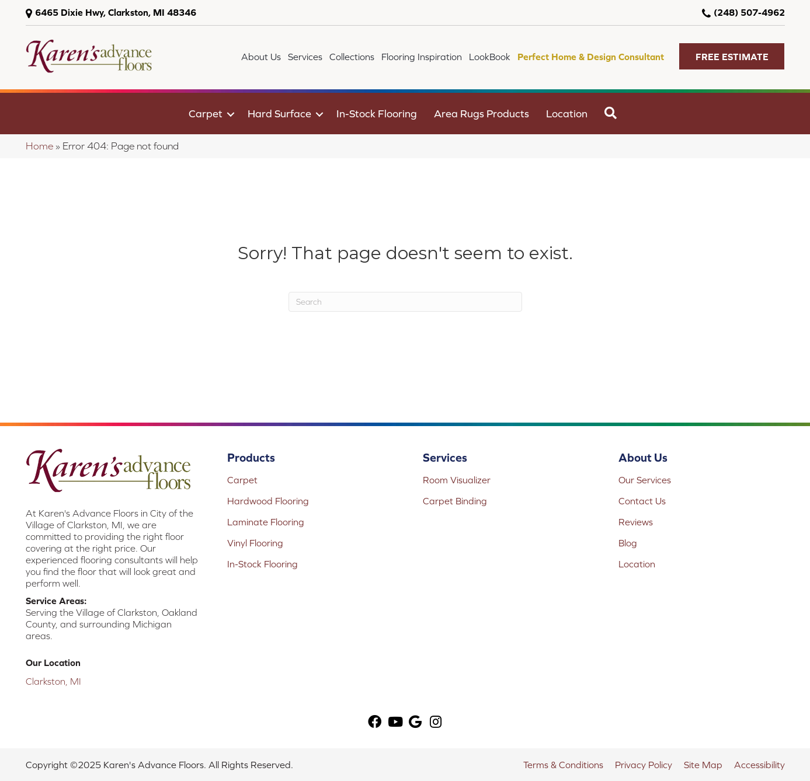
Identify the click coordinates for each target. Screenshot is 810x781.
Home (39, 146)
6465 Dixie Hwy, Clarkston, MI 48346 (115, 12)
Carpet (206, 113)
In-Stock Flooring (376, 113)
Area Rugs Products (481, 113)
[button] (732, 56)
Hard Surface (279, 113)
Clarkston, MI (53, 681)
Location (566, 113)
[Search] (405, 302)
